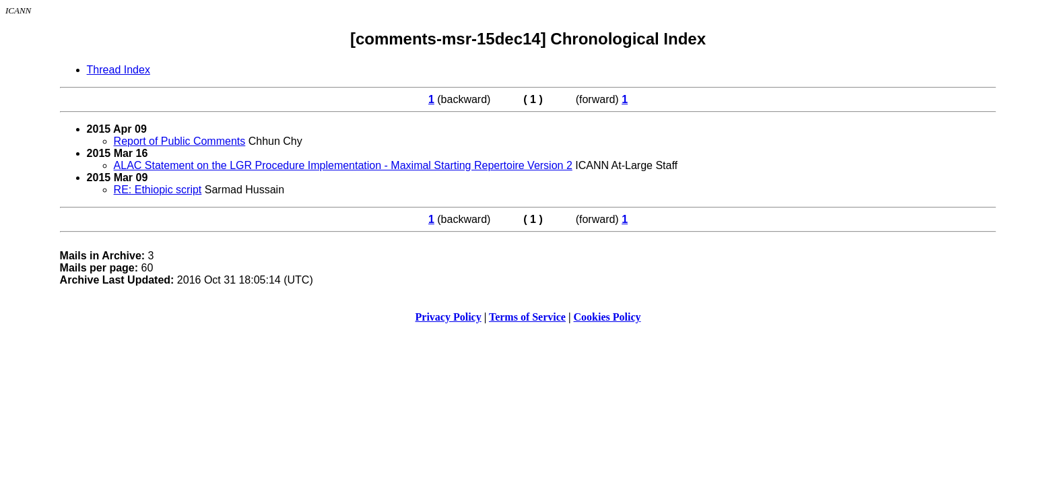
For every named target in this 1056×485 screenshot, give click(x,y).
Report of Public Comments (180, 141)
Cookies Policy (607, 317)
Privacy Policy (449, 317)
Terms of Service (527, 317)
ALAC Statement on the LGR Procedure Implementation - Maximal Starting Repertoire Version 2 (343, 165)
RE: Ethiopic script (158, 189)
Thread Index (118, 69)
